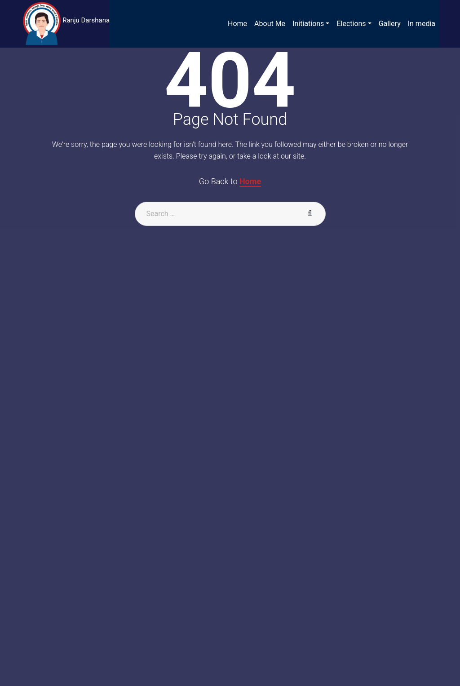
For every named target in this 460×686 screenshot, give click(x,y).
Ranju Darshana (86, 20)
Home (250, 181)
